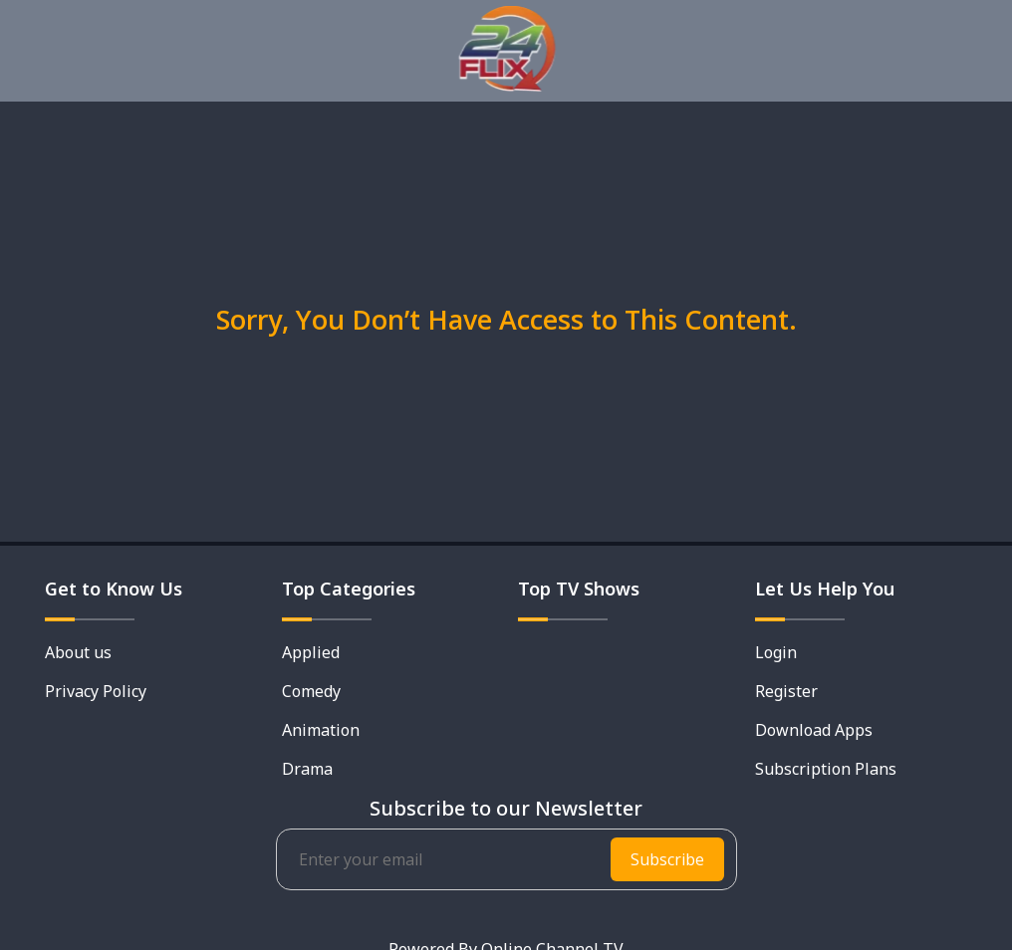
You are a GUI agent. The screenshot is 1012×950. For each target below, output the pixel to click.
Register (786, 691)
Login (776, 652)
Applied (311, 652)
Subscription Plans (825, 769)
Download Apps (814, 730)
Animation (321, 730)
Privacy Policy (95, 691)
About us (78, 652)
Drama (307, 769)
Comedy (311, 691)
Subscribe (667, 859)
